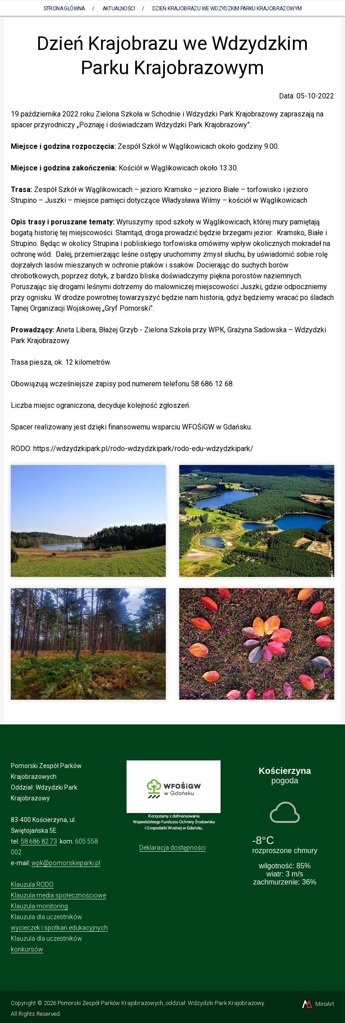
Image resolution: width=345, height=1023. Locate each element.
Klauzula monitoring (39, 906)
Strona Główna (64, 8)
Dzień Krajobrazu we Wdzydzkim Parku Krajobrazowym (227, 8)
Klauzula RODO (32, 884)
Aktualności (118, 8)
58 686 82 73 (39, 841)
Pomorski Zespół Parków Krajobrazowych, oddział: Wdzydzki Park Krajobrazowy (161, 1003)
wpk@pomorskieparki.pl (65, 863)
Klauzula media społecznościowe (58, 895)
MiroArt (317, 1004)
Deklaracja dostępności (172, 847)
